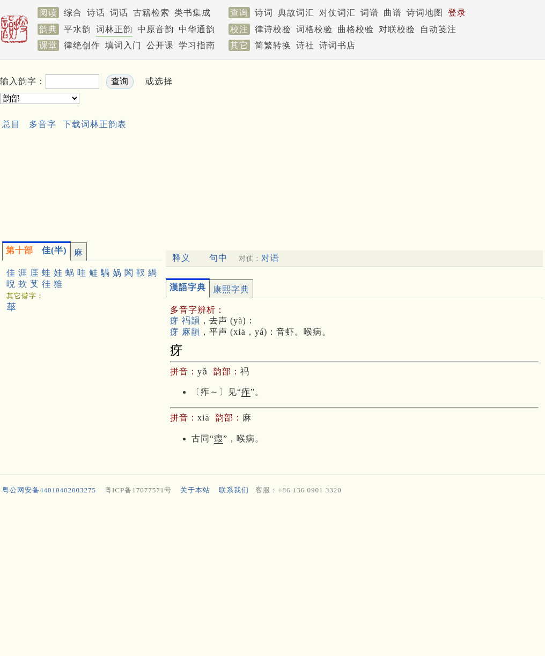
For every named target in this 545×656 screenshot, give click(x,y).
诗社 (305, 45)
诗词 (264, 12)
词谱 (369, 12)
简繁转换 (273, 45)
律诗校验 (273, 29)
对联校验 (397, 29)
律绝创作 (82, 45)
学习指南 (197, 45)
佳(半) (36, 250)
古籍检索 (151, 12)
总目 (11, 124)
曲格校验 (355, 29)
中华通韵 (197, 29)
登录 (457, 12)
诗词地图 (425, 12)
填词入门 (123, 45)
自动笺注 (438, 29)
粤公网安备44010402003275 (49, 490)
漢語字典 (188, 287)
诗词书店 (337, 45)
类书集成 (192, 12)
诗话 (96, 12)
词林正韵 (114, 29)
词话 (119, 12)
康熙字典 (231, 289)
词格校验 (314, 29)
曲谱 (393, 12)
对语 (270, 257)
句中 (218, 257)
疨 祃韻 (185, 320)
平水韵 (77, 29)
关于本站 (195, 490)
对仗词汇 (337, 12)
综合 (73, 12)
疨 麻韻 (185, 331)
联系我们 (234, 490)
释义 (181, 257)
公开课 (160, 45)
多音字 (42, 124)
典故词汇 (296, 12)
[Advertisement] (318, 148)
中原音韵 (155, 29)
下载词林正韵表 (95, 124)
